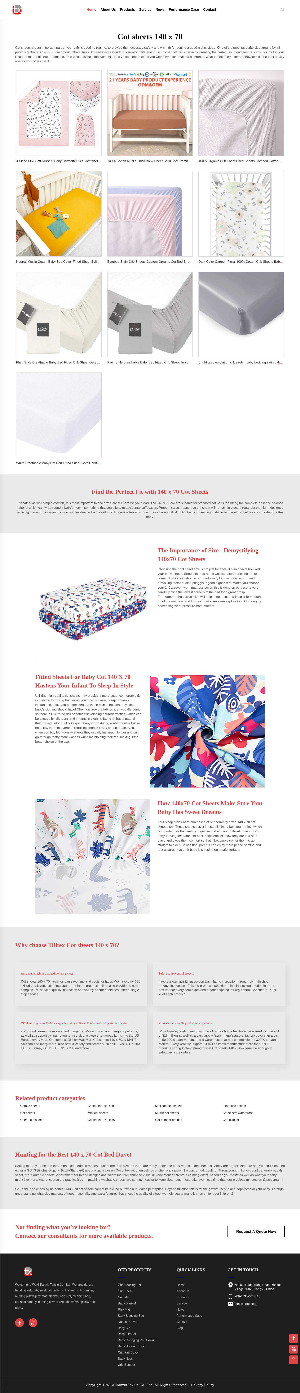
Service (145, 9)
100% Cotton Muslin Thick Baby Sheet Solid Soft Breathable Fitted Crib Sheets (164, 161)
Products (127, 9)
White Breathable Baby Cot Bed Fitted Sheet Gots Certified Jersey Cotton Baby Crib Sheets (82, 463)
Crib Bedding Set (129, 1285)
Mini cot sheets (98, 1113)
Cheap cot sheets (32, 1119)
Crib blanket (231, 1119)
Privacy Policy (202, 1385)
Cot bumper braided (168, 1119)
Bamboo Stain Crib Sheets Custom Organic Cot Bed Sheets (150, 261)
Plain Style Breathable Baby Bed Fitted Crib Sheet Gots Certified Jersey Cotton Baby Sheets (82, 362)
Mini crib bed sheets (168, 1106)
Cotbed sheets (30, 1106)
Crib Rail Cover (128, 1352)
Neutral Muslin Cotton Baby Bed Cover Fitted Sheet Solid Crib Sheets (66, 261)
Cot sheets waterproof (238, 1113)
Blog (180, 1328)
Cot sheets (27, 1113)
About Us (108, 9)
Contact (209, 9)
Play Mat (124, 1309)
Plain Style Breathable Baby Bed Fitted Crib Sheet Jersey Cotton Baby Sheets (163, 362)
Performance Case (184, 9)
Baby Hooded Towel (131, 1346)
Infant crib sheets (234, 1106)
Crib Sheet (125, 1291)
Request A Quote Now (256, 1231)
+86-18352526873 (247, 1296)
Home (181, 1285)
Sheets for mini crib (101, 1106)
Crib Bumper (126, 1364)
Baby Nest (125, 1358)
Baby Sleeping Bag (131, 1315)
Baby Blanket (127, 1303)
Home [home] (91, 9)
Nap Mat (123, 1297)
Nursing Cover (127, 1321)
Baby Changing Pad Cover (136, 1340)
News (160, 9)
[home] (17, 9)
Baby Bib (124, 1328)
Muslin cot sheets (167, 1113)
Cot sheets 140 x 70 (101, 1119)
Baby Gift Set (127, 1334)
